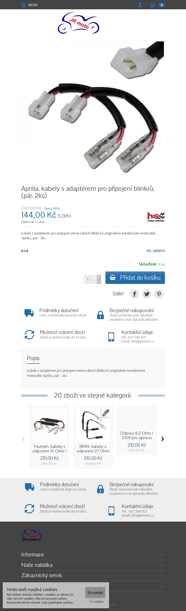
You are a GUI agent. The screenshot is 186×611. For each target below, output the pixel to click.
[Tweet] (146, 294)
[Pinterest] (159, 294)
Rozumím (95, 592)
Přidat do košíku (135, 278)
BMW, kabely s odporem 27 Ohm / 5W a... (93, 451)
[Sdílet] (134, 294)
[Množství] (90, 279)
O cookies (97, 601)
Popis (33, 358)
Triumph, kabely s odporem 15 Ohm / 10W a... (49, 451)
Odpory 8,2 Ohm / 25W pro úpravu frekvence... (136, 437)
